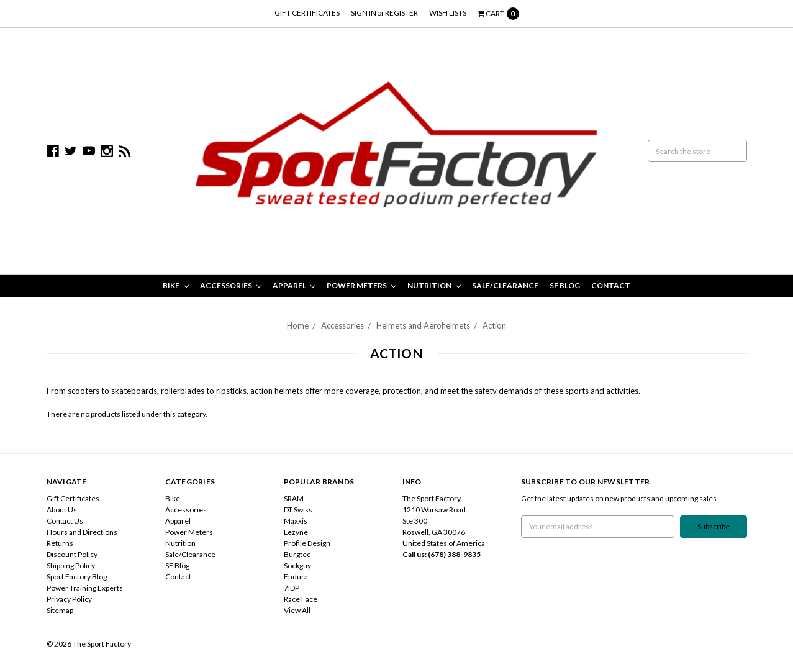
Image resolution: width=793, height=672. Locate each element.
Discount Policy (72, 554)
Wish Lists (447, 12)
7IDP (291, 588)
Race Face (300, 599)
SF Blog (565, 285)
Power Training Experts (85, 588)
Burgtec (297, 554)
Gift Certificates (307, 12)
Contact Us (65, 520)
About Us (62, 509)
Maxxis (295, 520)
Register (401, 12)
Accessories (230, 285)
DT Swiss (298, 509)
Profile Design (307, 543)
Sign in (363, 12)
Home (298, 325)
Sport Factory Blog (77, 576)
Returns (60, 543)
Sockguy (297, 565)
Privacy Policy (69, 599)
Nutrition (434, 285)
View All (297, 610)
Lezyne (296, 532)
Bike (176, 285)
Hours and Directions (82, 532)
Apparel (294, 285)
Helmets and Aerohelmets (423, 325)
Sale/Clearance (505, 285)
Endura (296, 576)
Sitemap (60, 610)
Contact (610, 285)
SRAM (294, 498)
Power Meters (361, 285)
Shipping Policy (71, 565)
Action (494, 325)
